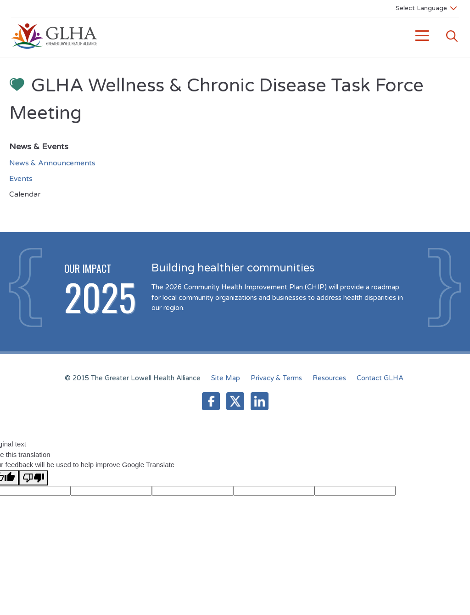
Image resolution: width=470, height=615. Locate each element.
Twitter (235, 401)
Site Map (225, 378)
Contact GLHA (380, 378)
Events (21, 178)
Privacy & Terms (276, 378)
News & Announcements (52, 163)
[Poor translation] (33, 477)
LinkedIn (260, 401)
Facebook (211, 401)
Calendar (25, 194)
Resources (329, 378)
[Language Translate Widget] (426, 8)
